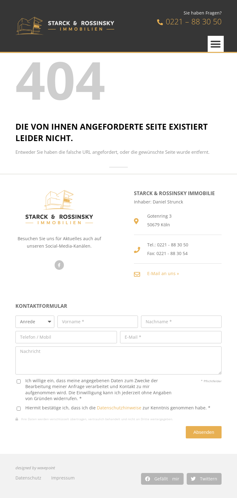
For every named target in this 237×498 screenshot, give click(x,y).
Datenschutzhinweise (119, 408)
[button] (162, 479)
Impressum (63, 478)
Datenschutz (28, 478)
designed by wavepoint (35, 468)
